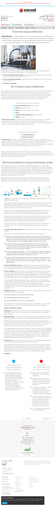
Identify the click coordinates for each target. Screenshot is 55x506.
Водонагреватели (6, 490)
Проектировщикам (33, 479)
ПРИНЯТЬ (5, 503)
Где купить (18, 488)
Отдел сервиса (51, 18)
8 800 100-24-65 (47, 16)
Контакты (17, 486)
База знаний (18, 483)
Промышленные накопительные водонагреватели (6, 493)
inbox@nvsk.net (51, 20)
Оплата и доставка (33, 481)
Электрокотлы (5, 479)
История (17, 479)
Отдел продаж (43, 18)
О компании (18, 477)
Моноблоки (5, 481)
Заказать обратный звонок (48, 19)
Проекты (17, 481)
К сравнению (4, 20)
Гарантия (31, 486)
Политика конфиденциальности (8, 473)
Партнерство (32, 477)
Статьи (30, 483)
